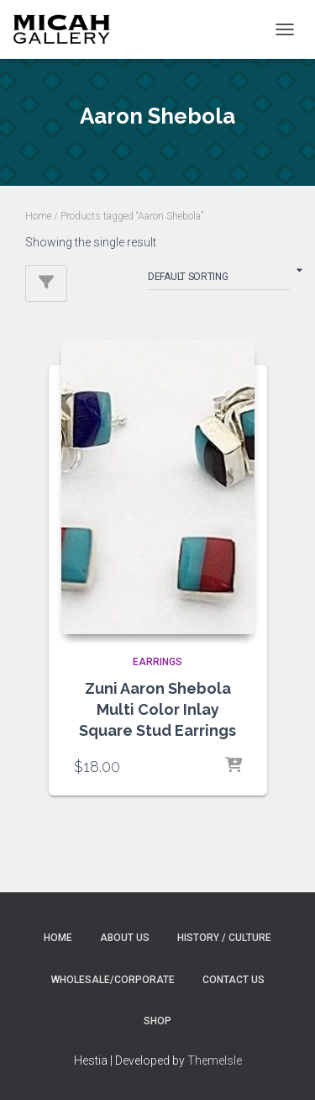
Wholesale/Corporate (113, 980)
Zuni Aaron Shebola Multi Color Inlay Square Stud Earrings (157, 709)
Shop (157, 1021)
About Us (125, 938)
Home (38, 216)
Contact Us (233, 980)
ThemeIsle (214, 1060)
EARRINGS (157, 662)
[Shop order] (219, 280)
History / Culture (224, 938)
